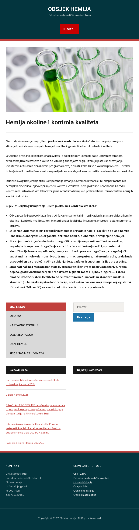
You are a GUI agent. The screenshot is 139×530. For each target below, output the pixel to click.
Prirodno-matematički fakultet (91, 477)
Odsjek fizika (80, 486)
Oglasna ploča (21, 334)
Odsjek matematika (84, 494)
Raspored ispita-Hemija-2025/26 (25, 442)
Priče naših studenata (26, 353)
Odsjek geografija (83, 490)
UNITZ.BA (79, 473)
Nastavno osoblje (23, 325)
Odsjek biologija (82, 482)
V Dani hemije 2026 (17, 394)
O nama (15, 315)
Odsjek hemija (69, 9)
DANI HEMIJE (18, 343)
